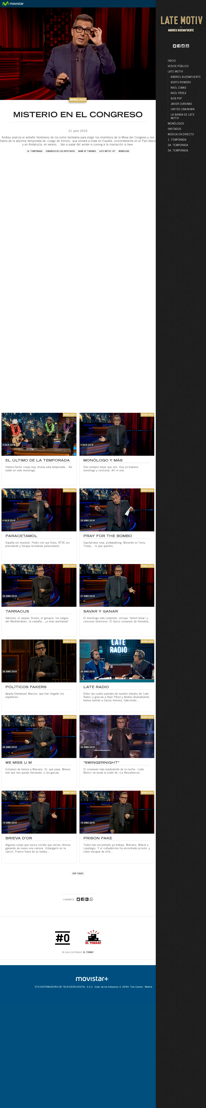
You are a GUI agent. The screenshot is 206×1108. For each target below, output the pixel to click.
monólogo (124, 151)
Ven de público (178, 66)
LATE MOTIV (175, 72)
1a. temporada (34, 151)
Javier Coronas (181, 104)
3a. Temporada (178, 151)
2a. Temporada (178, 145)
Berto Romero (181, 82)
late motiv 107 (107, 151)
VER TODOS (77, 874)
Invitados (174, 129)
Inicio (172, 61)
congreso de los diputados (60, 151)
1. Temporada (177, 140)
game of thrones (87, 151)
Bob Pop (176, 99)
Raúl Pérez (178, 93)
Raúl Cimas (178, 88)
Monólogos (176, 124)
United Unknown (182, 109)
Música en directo (181, 134)
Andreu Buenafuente (186, 77)
